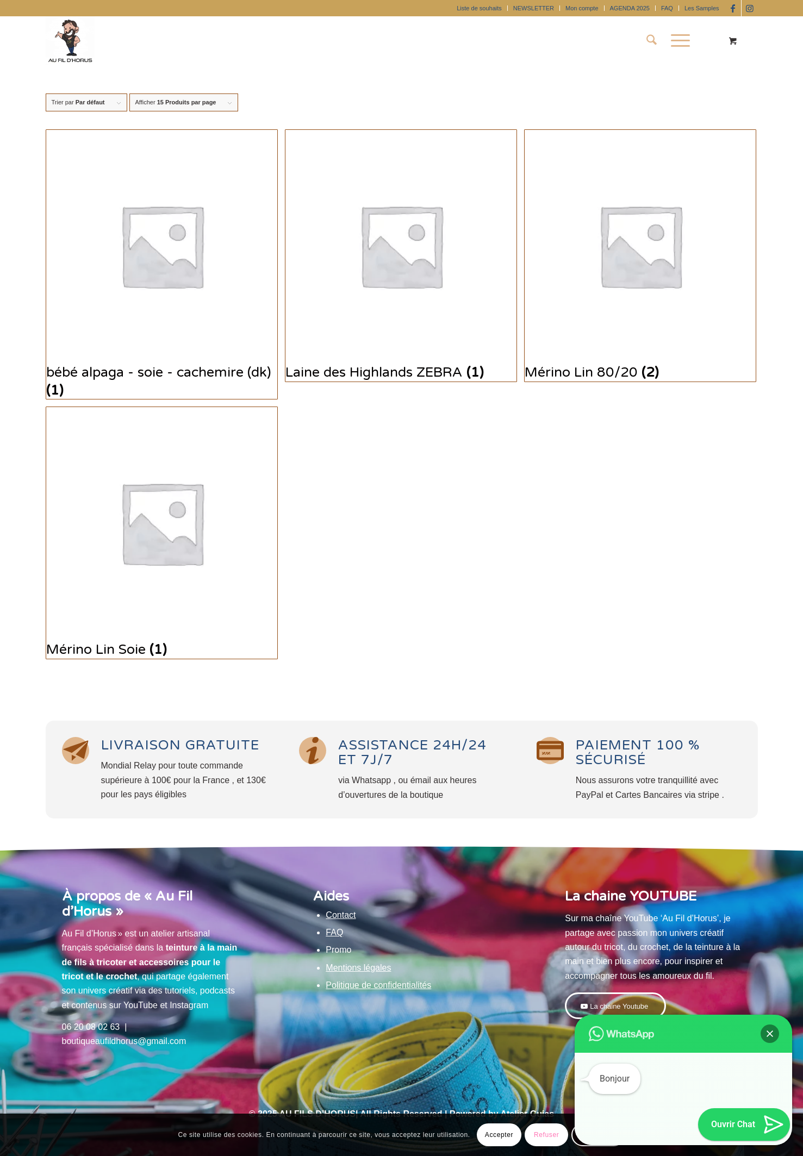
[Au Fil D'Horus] (70, 40)
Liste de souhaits (479, 8)
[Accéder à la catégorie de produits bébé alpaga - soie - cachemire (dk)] (161, 264)
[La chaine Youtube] (615, 1006)
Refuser (546, 1135)
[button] (770, 1033)
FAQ (667, 8)
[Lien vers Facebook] (733, 8)
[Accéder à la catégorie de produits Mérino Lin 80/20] (640, 256)
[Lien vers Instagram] (750, 8)
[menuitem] (479, 8)
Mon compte (582, 8)
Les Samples (701, 8)
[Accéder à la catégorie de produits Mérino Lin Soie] (161, 533)
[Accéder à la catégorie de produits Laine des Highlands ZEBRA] (400, 256)
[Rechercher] (651, 40)
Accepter (499, 1135)
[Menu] (677, 40)
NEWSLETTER (533, 8)
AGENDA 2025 (630, 8)
